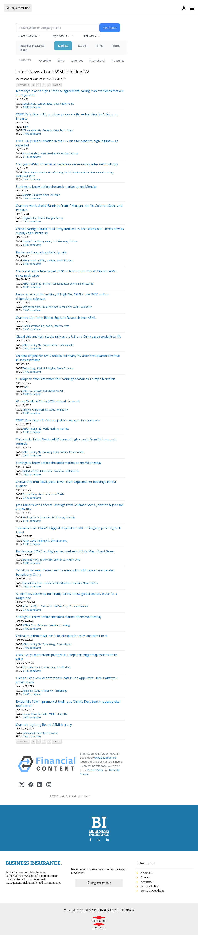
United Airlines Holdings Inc (37, 471)
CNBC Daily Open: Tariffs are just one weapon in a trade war (58, 420)
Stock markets (61, 326)
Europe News (45, 103)
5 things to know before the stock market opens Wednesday (58, 463)
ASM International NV (33, 260)
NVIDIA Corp (73, 559)
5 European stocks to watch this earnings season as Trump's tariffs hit (65, 379)
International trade (32, 583)
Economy (59, 471)
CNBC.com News (32, 107)
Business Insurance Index (32, 48)
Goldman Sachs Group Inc (36, 517)
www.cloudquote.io (105, 757)
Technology (28, 368)
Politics (73, 241)
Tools (116, 46)
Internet (47, 283)
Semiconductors (31, 307)
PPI (26, 126)
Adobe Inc (49, 667)
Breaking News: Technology (58, 130)
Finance (26, 409)
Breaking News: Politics (55, 452)
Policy (25, 540)
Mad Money (58, 517)
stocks (41, 218)
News (60, 60)
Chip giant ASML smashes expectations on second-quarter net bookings (67, 164)
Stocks (82, 46)
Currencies (76, 60)
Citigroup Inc (29, 218)
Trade (61, 494)
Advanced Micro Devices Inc (37, 606)
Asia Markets (34, 130)
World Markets (65, 260)
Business (42, 625)
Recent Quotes (28, 35)
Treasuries (117, 60)
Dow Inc (53, 733)
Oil (61, 390)
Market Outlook (69, 153)
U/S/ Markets (66, 345)
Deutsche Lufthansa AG (46, 390)
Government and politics (57, 583)
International (97, 60)
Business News (41, 195)
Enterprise (59, 559)
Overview (45, 60)
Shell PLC (27, 390)
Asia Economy (60, 241)
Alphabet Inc (72, 471)
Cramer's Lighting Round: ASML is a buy (44, 725)
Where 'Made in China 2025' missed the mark (48, 401)
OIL (27, 387)
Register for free (18, 8)
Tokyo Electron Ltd (32, 667)
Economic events (79, 606)
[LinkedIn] (40, 785)
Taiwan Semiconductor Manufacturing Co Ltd (46, 172)
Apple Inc (27, 690)
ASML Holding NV (50, 153)
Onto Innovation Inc (33, 326)
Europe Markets (31, 153)
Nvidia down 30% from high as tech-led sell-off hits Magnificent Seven (65, 551)
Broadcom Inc (50, 345)
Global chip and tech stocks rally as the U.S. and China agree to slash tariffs (68, 336)
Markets (63, 46)
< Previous (23, 84)
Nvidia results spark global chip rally (41, 252)
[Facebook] (31, 785)
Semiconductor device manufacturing (93, 172)
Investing (55, 195)
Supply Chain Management (36, 241)
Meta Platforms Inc (64, 103)
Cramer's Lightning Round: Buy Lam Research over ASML (56, 317)
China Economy (65, 368)
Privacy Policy (95, 770)
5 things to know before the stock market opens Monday (56, 186)
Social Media (29, 103)
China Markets (40, 409)
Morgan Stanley (54, 218)
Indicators (90, 35)
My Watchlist (61, 35)
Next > (56, 84)
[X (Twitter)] (22, 785)
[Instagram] (49, 785)
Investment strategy (59, 625)
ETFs (99, 46)
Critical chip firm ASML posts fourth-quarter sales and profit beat (61, 636)
